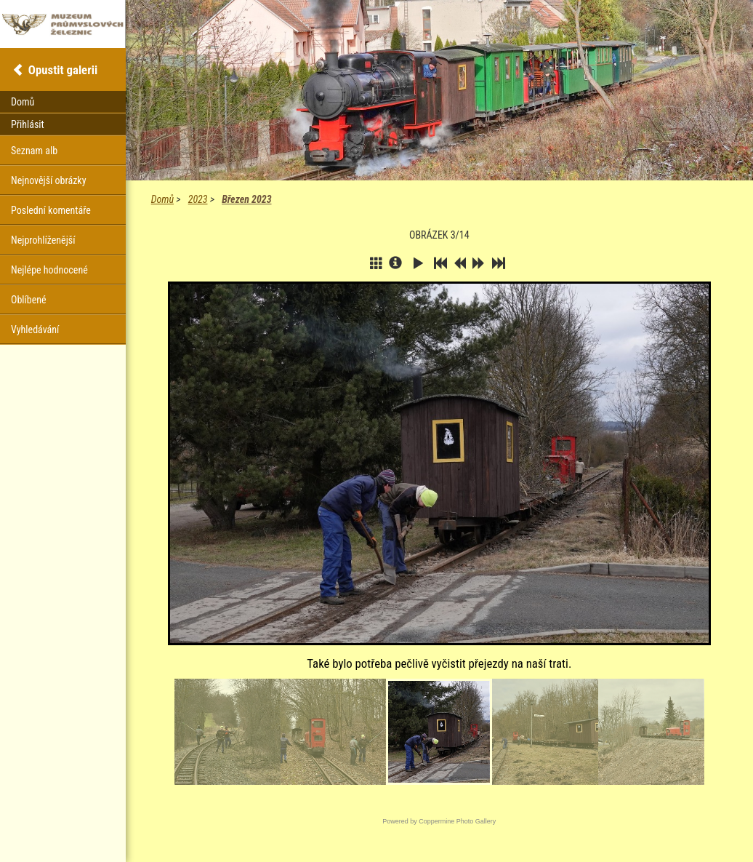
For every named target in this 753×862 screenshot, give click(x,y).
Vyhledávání (35, 329)
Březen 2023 (246, 199)
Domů (162, 199)
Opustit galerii (62, 70)
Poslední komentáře (51, 210)
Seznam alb (34, 150)
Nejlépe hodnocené (49, 270)
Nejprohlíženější (43, 240)
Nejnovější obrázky (48, 180)
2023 (198, 199)
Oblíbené (29, 300)
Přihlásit (27, 124)
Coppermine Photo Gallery (457, 821)
